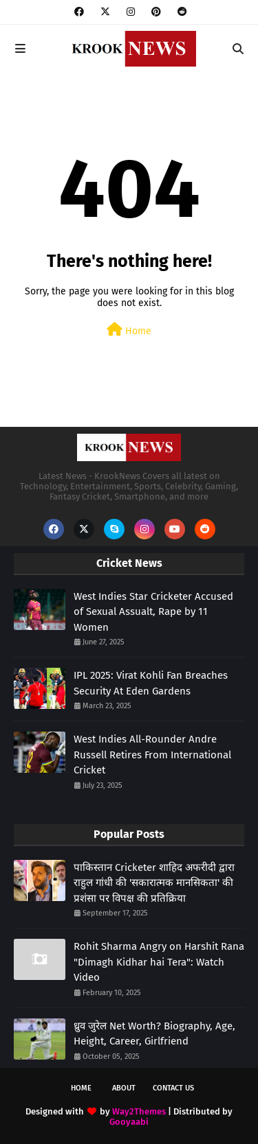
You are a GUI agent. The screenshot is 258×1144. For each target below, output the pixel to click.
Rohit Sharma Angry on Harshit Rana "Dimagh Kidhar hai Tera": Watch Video (159, 961)
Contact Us (173, 1088)
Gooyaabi (129, 1122)
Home (129, 330)
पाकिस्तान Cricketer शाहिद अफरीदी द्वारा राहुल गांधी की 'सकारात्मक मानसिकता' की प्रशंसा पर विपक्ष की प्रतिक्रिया (154, 882)
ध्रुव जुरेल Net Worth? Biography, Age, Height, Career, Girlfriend (154, 1034)
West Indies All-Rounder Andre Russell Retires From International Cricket (152, 754)
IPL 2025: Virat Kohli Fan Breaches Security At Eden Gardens (151, 683)
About (124, 1088)
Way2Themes (139, 1111)
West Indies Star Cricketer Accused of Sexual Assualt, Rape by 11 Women (153, 611)
